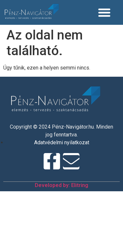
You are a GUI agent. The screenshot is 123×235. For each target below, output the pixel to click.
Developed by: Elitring (61, 185)
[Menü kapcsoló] (106, 12)
